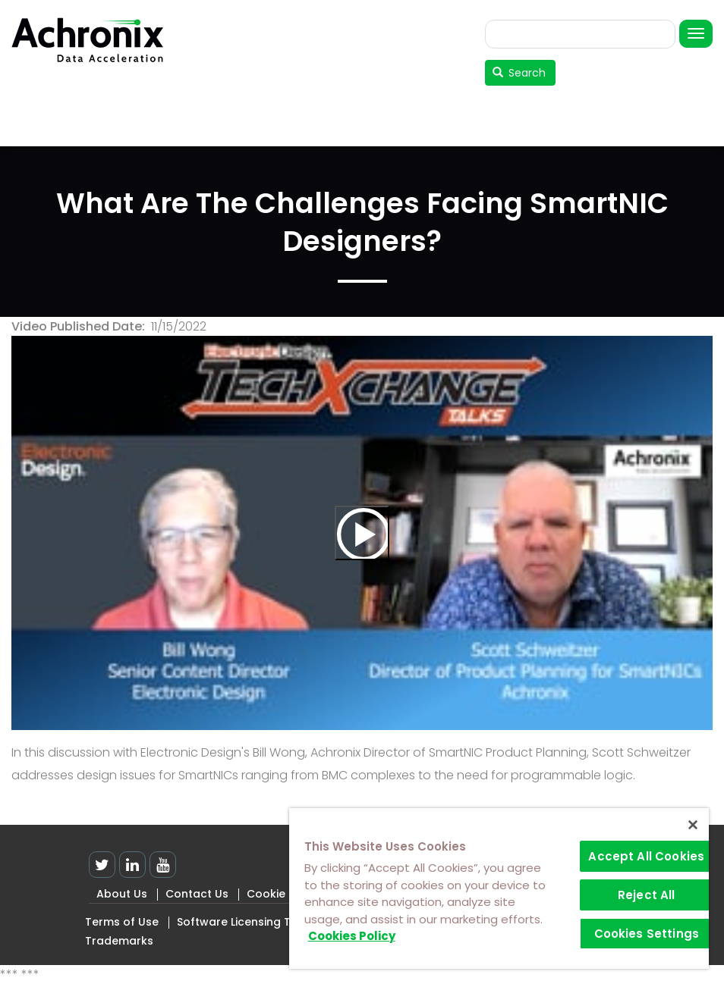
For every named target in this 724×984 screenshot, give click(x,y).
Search (519, 72)
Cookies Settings (646, 934)
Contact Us (196, 893)
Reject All (646, 895)
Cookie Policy (283, 893)
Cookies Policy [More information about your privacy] (351, 936)
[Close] (692, 824)
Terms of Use (122, 921)
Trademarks (119, 940)
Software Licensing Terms (248, 921)
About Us (121, 893)
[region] (499, 888)
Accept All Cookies (646, 856)
